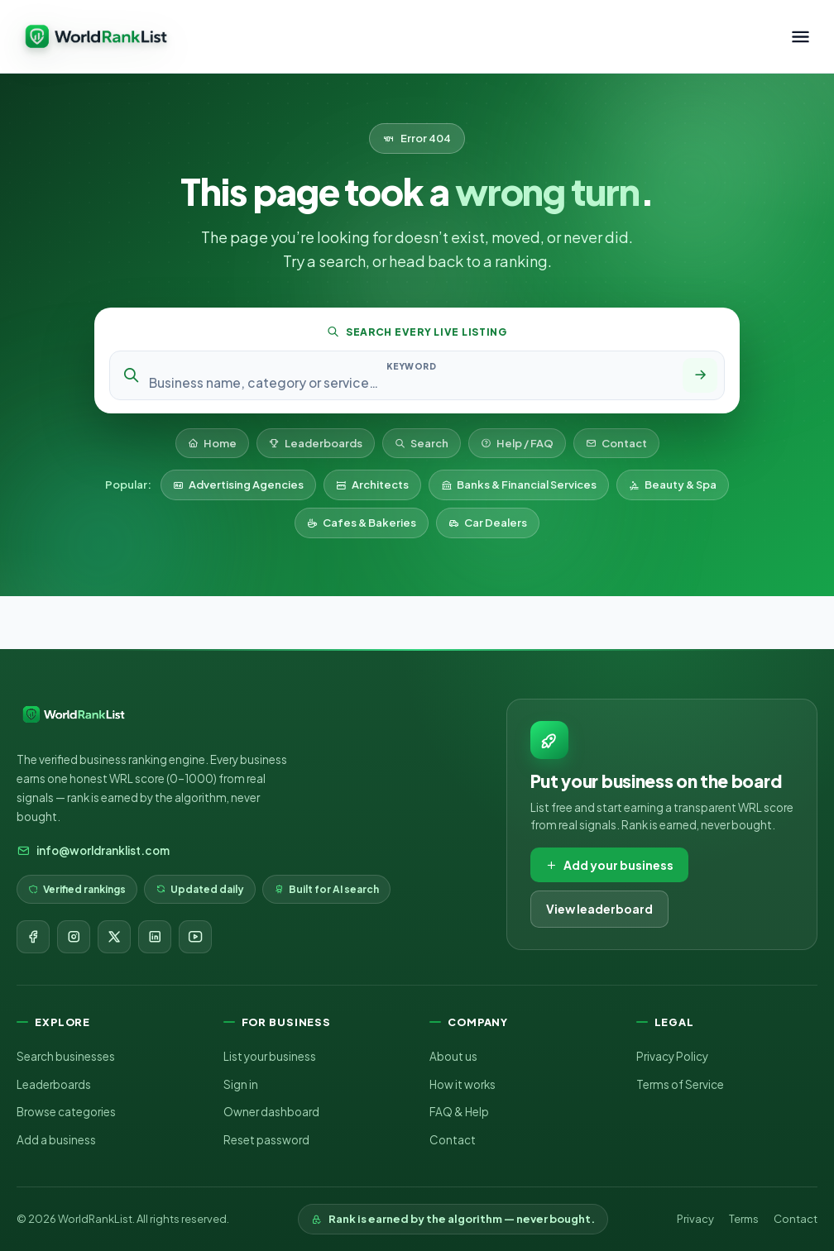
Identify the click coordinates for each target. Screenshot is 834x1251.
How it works (462, 1084)
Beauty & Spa (673, 484)
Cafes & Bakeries (361, 522)
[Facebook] (33, 936)
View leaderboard (599, 908)
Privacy (695, 1218)
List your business (269, 1056)
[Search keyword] (411, 382)
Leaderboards (315, 443)
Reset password (266, 1140)
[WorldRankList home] (96, 36)
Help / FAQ (517, 443)
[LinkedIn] (154, 936)
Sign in (240, 1084)
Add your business (609, 864)
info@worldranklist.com (93, 850)
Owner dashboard (271, 1112)
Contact (616, 443)
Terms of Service (680, 1084)
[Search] (700, 375)
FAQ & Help (459, 1112)
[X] (114, 936)
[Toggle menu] (800, 37)
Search (421, 443)
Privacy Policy (672, 1056)
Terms (744, 1218)
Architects (372, 484)
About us (453, 1056)
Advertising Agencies (238, 484)
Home (212, 443)
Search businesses (66, 1056)
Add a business (56, 1140)
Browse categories (66, 1112)
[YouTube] (195, 936)
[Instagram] (73, 936)
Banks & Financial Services (519, 484)
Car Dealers (487, 522)
